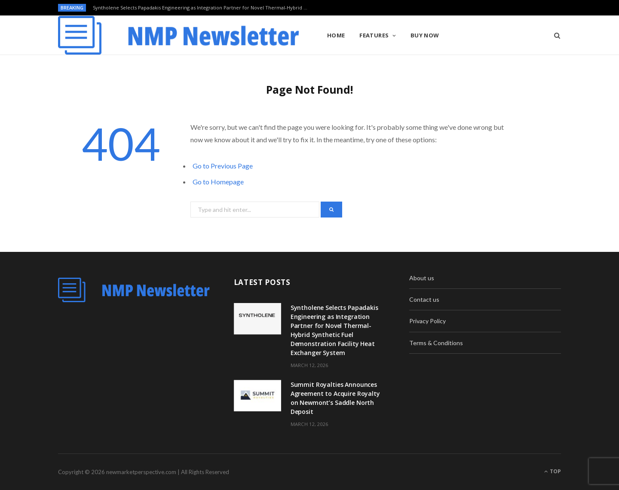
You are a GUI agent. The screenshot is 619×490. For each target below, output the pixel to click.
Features (374, 35)
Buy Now (425, 35)
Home (336, 35)
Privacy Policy (427, 321)
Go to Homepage (218, 182)
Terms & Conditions (436, 342)
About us (421, 278)
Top (552, 471)
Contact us (424, 299)
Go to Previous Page (223, 166)
